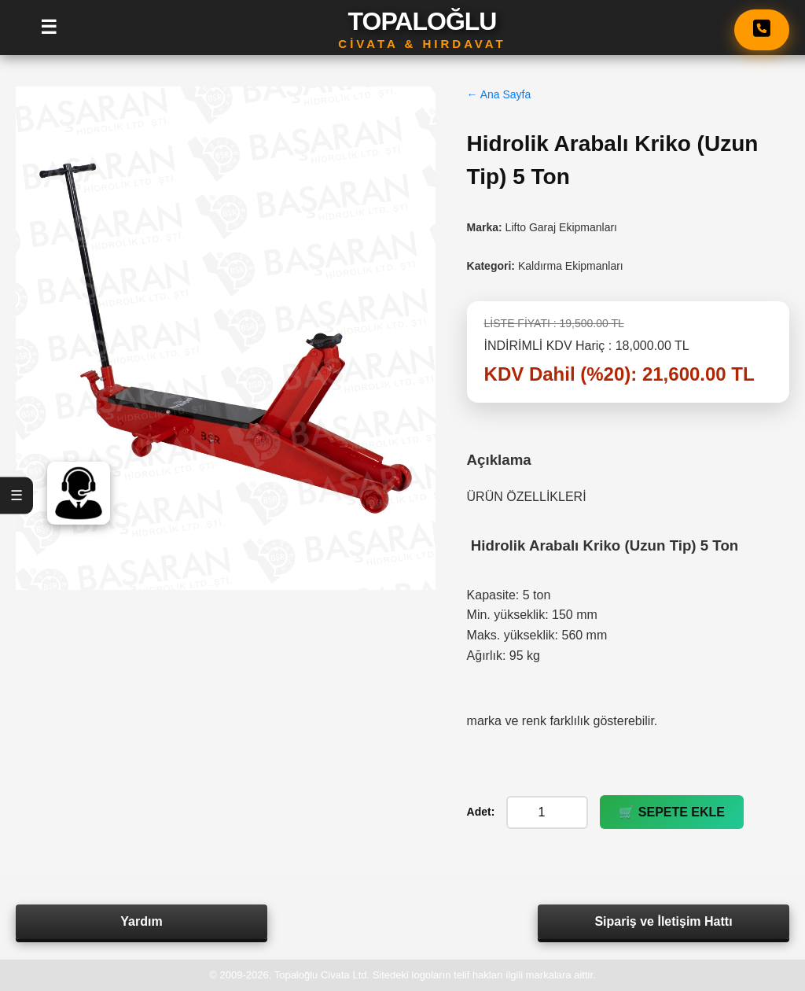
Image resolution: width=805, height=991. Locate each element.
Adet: (481, 811)
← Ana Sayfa (499, 94)
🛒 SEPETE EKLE (672, 812)
